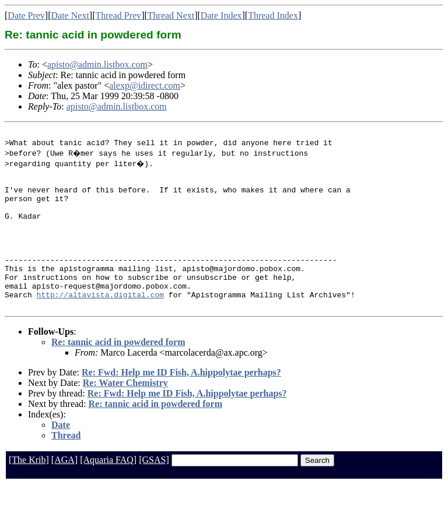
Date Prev (26, 15)
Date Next (70, 15)
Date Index (221, 15)
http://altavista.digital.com (100, 324)
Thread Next (171, 15)
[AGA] (64, 491)
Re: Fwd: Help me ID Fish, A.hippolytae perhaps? (181, 404)
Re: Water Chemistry (125, 414)
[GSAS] (154, 491)
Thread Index (273, 15)
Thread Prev (118, 15)
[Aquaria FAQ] (108, 491)
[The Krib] (29, 491)
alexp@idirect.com (144, 85)
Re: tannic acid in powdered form (118, 373)
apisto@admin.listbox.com (97, 64)
